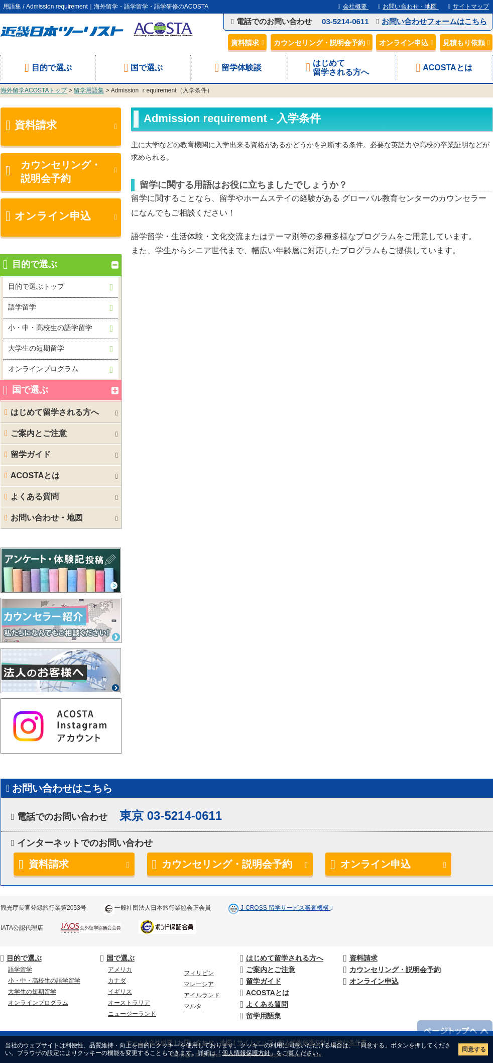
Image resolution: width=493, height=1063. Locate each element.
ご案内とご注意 (61, 433)
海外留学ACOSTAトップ (34, 90)
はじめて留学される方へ (341, 67)
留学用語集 (89, 90)
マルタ (193, 1006)
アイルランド (202, 995)
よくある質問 (61, 496)
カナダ (117, 980)
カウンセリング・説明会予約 (323, 43)
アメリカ (120, 969)
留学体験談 (238, 67)
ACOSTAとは (444, 67)
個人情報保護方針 (246, 1052)
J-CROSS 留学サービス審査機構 (286, 907)
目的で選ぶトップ (60, 287)
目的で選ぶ (48, 67)
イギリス (120, 991)
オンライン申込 (407, 43)
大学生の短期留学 (60, 349)
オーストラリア (129, 1002)
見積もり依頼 (467, 43)
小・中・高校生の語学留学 (60, 328)
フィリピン (199, 973)
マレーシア (199, 984)
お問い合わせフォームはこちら (434, 21)
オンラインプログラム (60, 369)
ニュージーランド (132, 1013)
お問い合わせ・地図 (61, 517)
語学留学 (60, 307)
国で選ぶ (143, 67)
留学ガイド (61, 454)
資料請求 (249, 43)
